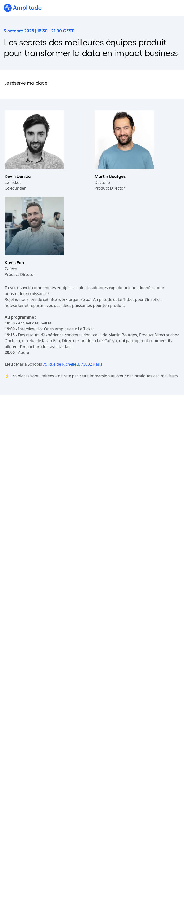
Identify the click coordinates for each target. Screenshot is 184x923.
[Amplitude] (23, 8)
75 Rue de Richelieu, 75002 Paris (72, 364)
